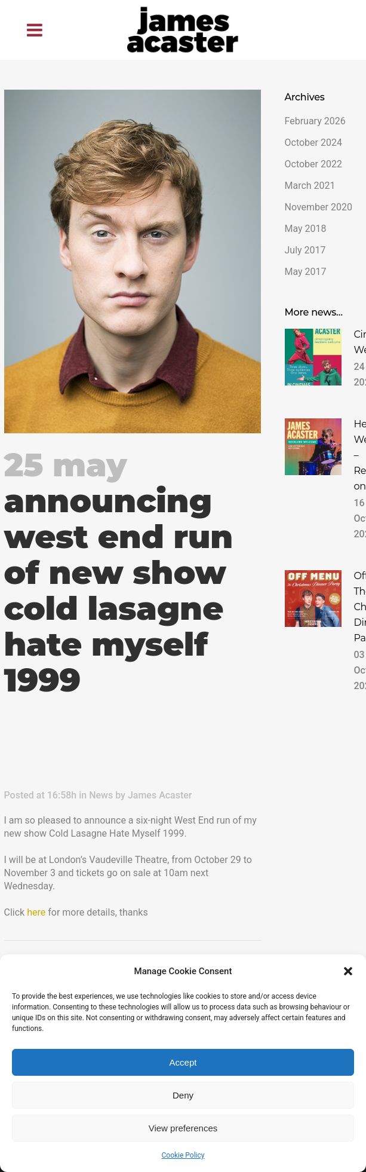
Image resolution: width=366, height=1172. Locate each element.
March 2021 (310, 185)
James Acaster (160, 795)
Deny (183, 1095)
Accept (183, 1062)
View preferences (183, 1128)
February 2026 (315, 121)
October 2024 (313, 142)
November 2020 (318, 207)
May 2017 (306, 271)
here (36, 912)
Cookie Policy (183, 1155)
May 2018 (306, 228)
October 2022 (313, 164)
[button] (348, 971)
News (101, 795)
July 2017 (305, 250)
